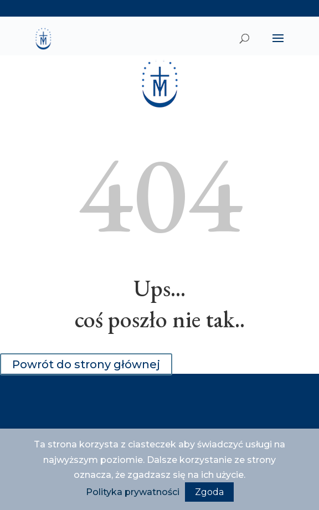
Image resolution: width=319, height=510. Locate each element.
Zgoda (209, 492)
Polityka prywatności (132, 492)
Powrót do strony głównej (86, 364)
